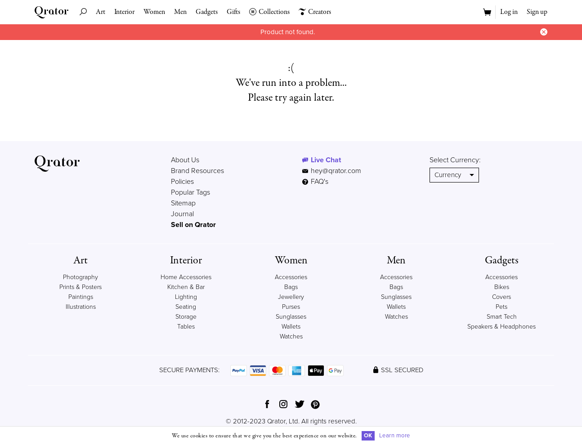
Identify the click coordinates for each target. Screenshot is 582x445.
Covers (501, 297)
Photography (80, 277)
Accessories (291, 277)
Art (100, 12)
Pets (501, 307)
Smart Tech (502, 316)
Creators (315, 12)
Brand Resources (197, 170)
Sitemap (183, 203)
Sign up (537, 12)
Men (180, 12)
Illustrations (81, 307)
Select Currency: (455, 160)
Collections (269, 12)
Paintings (80, 297)
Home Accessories (186, 277)
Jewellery (291, 297)
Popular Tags (190, 192)
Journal (182, 213)
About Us (185, 160)
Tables (186, 326)
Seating (185, 307)
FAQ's (315, 181)
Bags (291, 287)
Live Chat (326, 160)
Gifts (233, 12)
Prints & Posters (80, 287)
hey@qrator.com (336, 170)
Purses (291, 307)
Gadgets (207, 12)
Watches (291, 336)
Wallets (291, 326)
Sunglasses (291, 316)
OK (368, 435)
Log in (509, 12)
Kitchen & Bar (186, 287)
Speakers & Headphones (501, 326)
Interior (124, 12)
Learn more (394, 435)
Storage (186, 316)
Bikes (501, 287)
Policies (182, 181)
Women (154, 12)
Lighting (186, 297)
